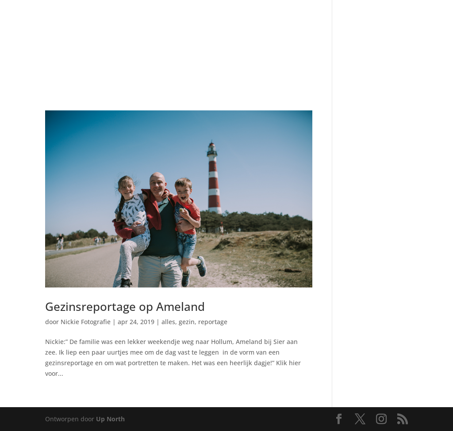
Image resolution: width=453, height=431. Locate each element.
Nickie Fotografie (86, 322)
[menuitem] (61, 31)
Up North (110, 419)
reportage (212, 322)
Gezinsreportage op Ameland (125, 306)
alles (168, 322)
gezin (187, 322)
